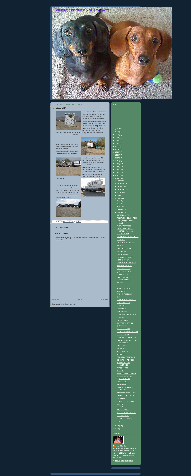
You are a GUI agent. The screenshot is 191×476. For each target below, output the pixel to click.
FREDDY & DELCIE (124, 269)
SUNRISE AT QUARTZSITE (126, 413)
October (120, 186)
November (121, 184)
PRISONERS (121, 384)
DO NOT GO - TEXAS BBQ (126, 360)
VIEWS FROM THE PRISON (127, 374)
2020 (117, 149)
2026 (117, 132)
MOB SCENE (121, 291)
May (118, 201)
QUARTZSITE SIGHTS (125, 272)
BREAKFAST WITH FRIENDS (127, 392)
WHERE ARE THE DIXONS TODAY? (82, 10)
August (119, 192)
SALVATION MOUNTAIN (125, 243)
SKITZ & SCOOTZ (123, 410)
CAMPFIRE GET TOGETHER (127, 395)
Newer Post (56, 299)
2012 (117, 172)
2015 (117, 164)
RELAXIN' (120, 245)
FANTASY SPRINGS (124, 226)
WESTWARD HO (123, 254)
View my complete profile (124, 461)
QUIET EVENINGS (123, 329)
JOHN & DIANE (122, 382)
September (121, 189)
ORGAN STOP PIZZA (124, 419)
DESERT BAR (122, 308)
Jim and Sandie (120, 446)
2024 (117, 137)
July (118, 195)
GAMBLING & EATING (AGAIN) (128, 237)
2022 (117, 143)
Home (80, 299)
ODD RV (120, 285)
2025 (117, 135)
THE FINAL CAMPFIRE (125, 257)
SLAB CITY (121, 240)
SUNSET (120, 404)
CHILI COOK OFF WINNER (126, 314)
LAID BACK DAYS (123, 335)
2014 (117, 166)
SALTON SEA (121, 251)
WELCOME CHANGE (124, 266)
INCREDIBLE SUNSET (125, 248)
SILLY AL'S (120, 282)
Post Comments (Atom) (69, 304)
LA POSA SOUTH (123, 320)
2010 (117, 178)
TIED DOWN (121, 345)
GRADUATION (122, 311)
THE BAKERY (122, 398)
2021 (117, 146)
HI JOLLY (120, 407)
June (119, 198)
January (120, 212)
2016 (117, 161)
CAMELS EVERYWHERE (125, 401)
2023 (117, 140)
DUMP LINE (121, 306)
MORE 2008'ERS (123, 260)
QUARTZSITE (122, 326)
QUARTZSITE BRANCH (125, 323)
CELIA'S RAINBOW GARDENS (127, 332)
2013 (117, 169)
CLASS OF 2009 (122, 317)
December (121, 181)
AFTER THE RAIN (123, 234)
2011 (117, 175)
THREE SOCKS (122, 368)
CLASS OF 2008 (122, 274)
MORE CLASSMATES (124, 288)
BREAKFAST (121, 348)
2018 (117, 155)
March (119, 207)
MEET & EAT (121, 354)
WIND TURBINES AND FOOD (127, 218)
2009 (117, 426)
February (120, 210)
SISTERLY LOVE (123, 215)
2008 (117, 429)
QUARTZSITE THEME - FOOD (127, 337)
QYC (118, 297)
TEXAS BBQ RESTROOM (126, 357)
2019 (117, 152)
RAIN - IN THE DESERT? (125, 294)
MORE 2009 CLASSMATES (126, 263)
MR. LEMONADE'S (123, 351)
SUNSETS (120, 371)
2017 (117, 158)
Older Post (104, 299)
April (119, 204)
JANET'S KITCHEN (123, 303)
